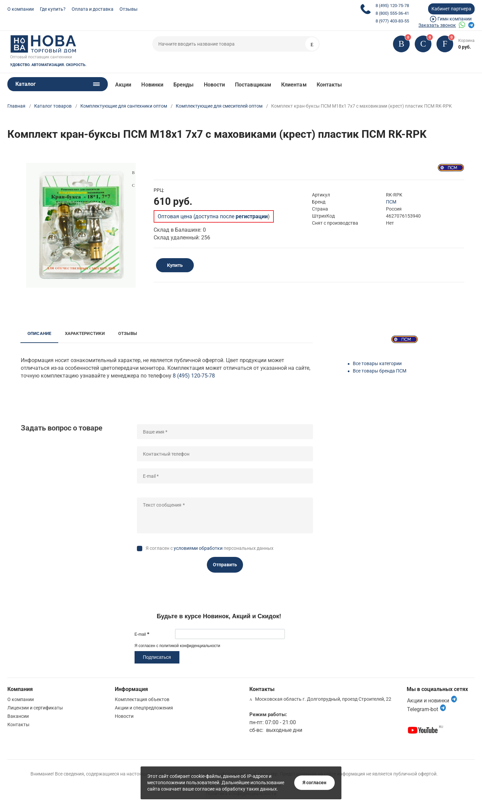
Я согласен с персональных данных (209, 548)
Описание (39, 333)
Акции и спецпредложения (144, 707)
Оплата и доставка (92, 9)
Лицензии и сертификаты (35, 707)
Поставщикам (253, 84)
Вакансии (18, 716)
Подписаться (157, 657)
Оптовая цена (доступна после (213, 216)
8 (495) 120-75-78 (392, 5)
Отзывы (128, 9)
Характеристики (85, 333)
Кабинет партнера (451, 8)
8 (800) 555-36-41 (392, 13)
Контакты (329, 84)
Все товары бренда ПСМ (379, 370)
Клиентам (294, 84)
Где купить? (53, 9)
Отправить (225, 564)
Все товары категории (377, 363)
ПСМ (391, 202)
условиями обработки (198, 548)
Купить (175, 265)
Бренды (183, 84)
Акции (123, 84)
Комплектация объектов (142, 699)
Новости (214, 84)
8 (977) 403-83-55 (392, 20)
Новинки (152, 84)
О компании (20, 9)
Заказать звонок (437, 25)
